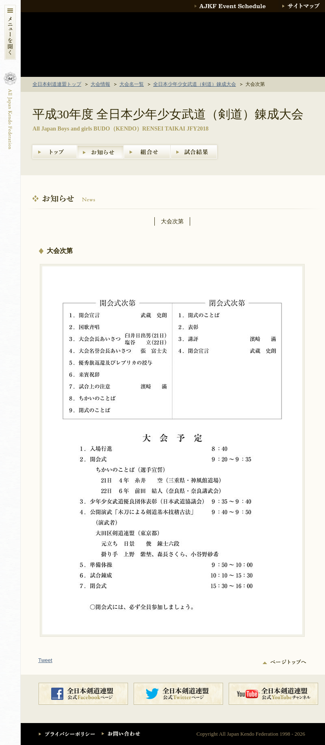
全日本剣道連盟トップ (56, 84)
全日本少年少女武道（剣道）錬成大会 (194, 84)
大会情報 (100, 84)
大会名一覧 (131, 84)
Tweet (45, 660)
